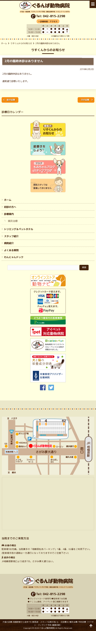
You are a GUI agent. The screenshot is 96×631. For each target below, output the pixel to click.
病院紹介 (9, 243)
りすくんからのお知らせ (21, 43)
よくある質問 (11, 250)
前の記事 (11, 99)
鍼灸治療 (13, 221)
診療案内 (9, 214)
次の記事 (85, 99)
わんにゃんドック (13, 257)
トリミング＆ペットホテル (18, 229)
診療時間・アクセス (49, 21)
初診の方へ (10, 207)
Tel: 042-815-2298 (50, 16)
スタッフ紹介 (11, 236)
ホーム (4, 43)
